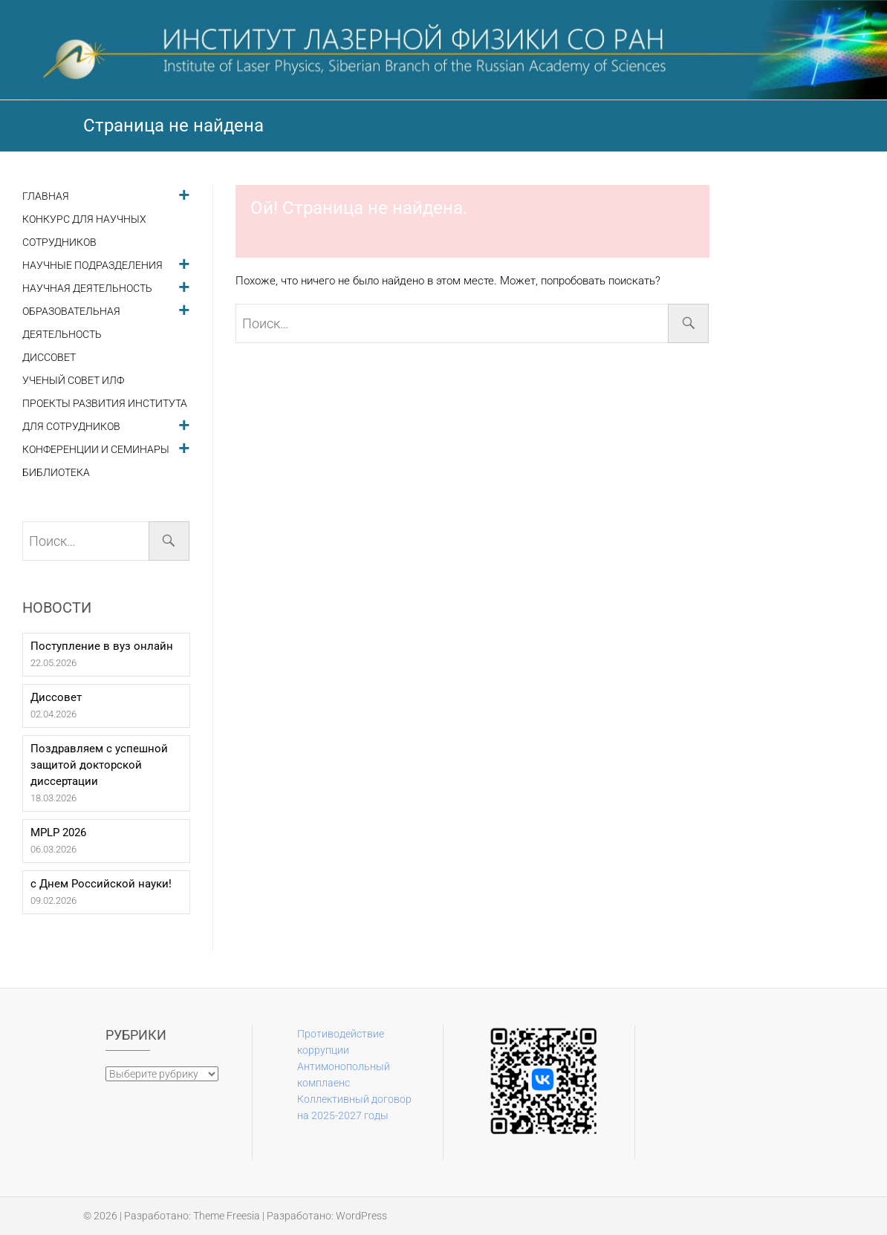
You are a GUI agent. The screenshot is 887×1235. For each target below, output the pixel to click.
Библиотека (56, 472)
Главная (45, 196)
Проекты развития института (104, 403)
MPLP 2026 (58, 832)
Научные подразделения (92, 265)
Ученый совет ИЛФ (73, 380)
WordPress (361, 1216)
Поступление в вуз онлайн (101, 646)
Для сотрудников (71, 426)
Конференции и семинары (95, 449)
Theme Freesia (226, 1216)
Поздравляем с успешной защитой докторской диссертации (99, 765)
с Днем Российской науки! (101, 883)
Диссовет (49, 357)
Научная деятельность (87, 288)
